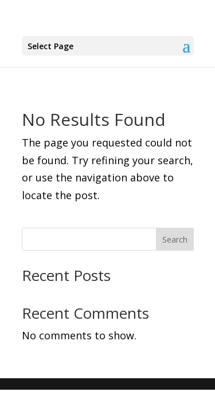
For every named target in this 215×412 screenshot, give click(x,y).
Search (174, 239)
